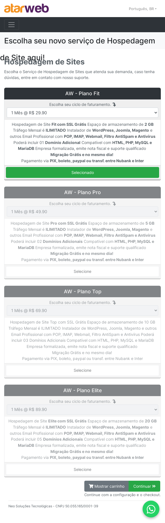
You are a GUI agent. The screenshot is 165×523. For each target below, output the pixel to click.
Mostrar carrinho (106, 486)
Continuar (144, 486)
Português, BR (142, 8)
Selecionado (82, 172)
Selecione (82, 271)
